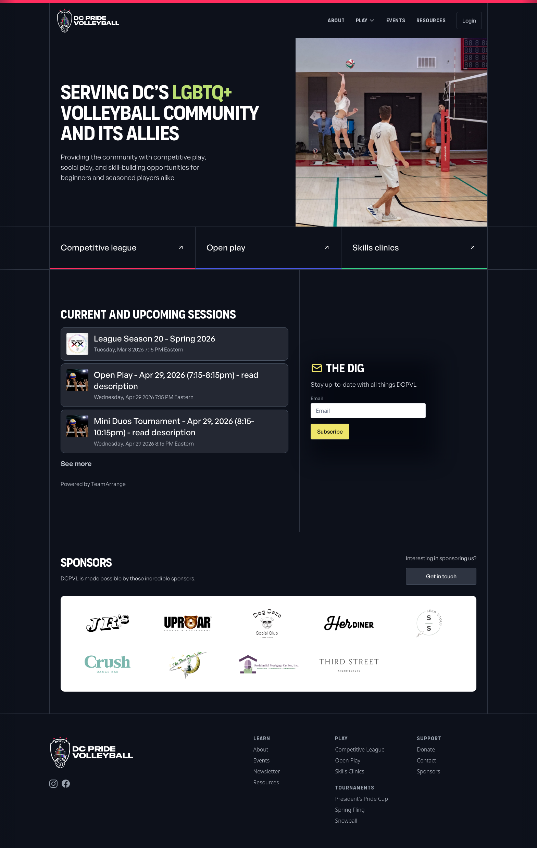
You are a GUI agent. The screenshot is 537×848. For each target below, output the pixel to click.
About (336, 20)
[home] (85, 20)
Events (395, 20)
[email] (368, 410)
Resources (431, 20)
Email (317, 398)
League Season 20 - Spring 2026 (154, 338)
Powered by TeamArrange (93, 483)
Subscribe (330, 431)
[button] (365, 20)
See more (76, 463)
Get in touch (441, 576)
